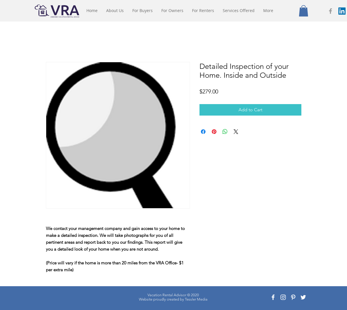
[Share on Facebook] (203, 131)
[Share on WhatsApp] (225, 131)
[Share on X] (235, 131)
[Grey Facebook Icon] (330, 11)
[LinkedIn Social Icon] (342, 11)
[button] (303, 10)
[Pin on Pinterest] (214, 131)
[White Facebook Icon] (273, 297)
